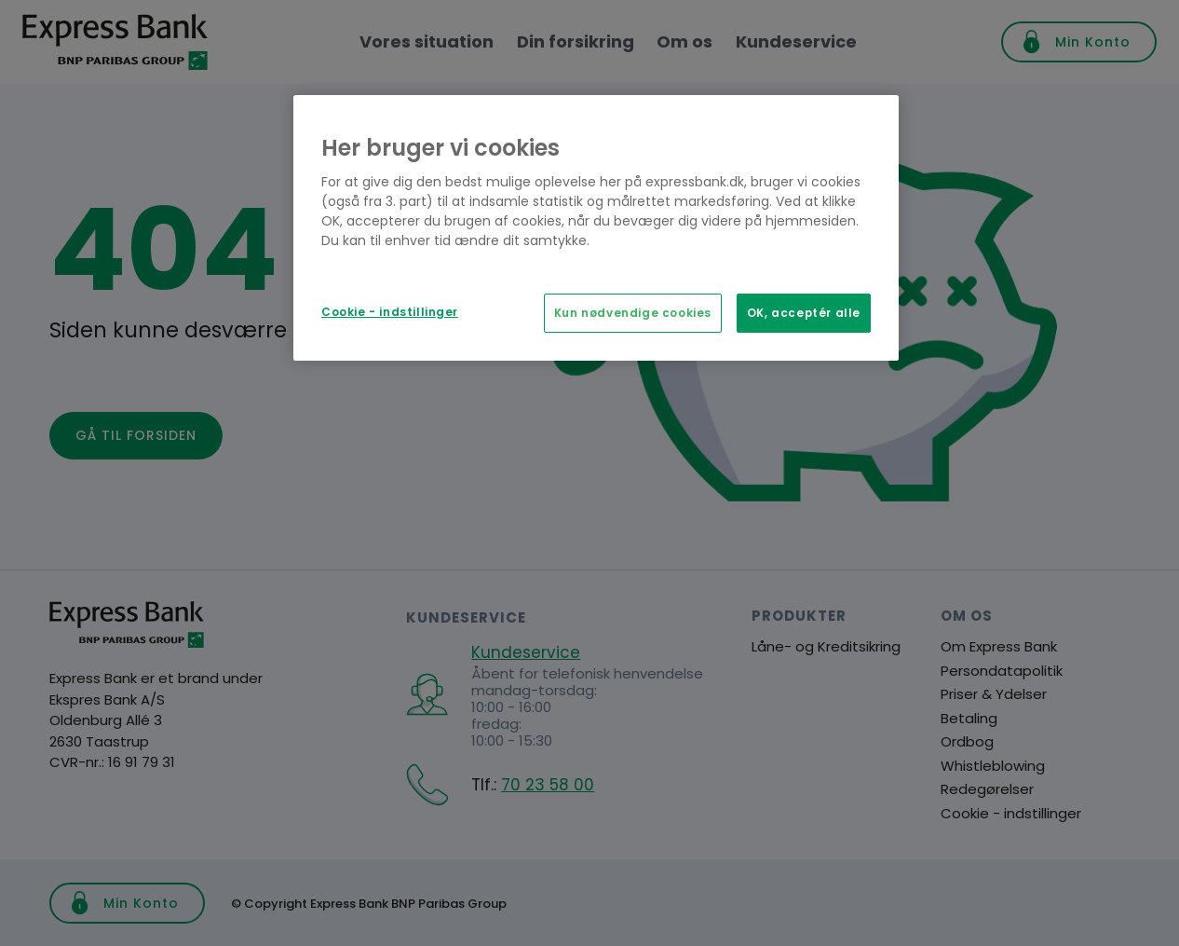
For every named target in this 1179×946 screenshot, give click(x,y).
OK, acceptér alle (804, 313)
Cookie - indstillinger (389, 312)
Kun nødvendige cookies (632, 313)
